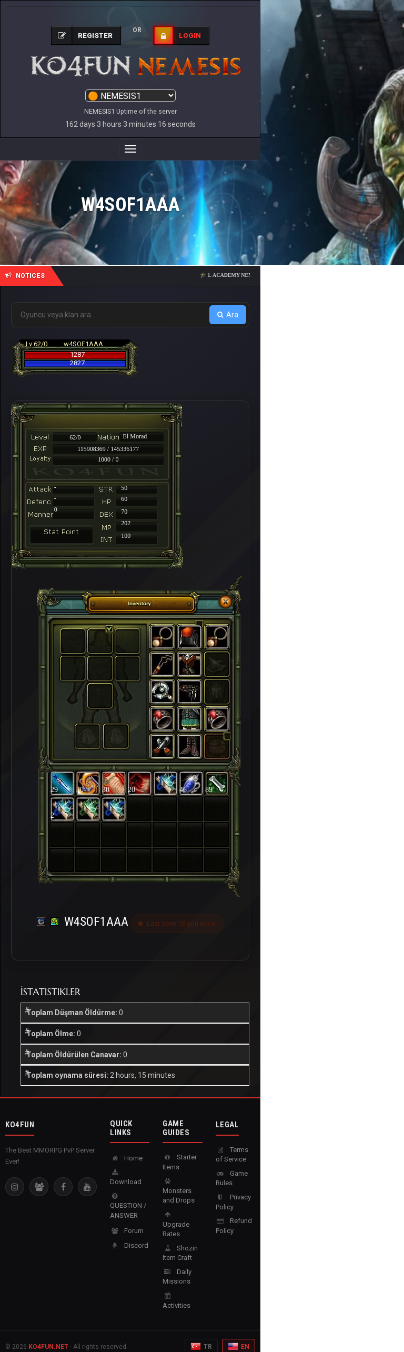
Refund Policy (234, 1215)
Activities (176, 1290)
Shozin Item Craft (180, 1242)
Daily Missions (177, 1266)
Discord (129, 1235)
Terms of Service (232, 1144)
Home (126, 1147)
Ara (227, 304)
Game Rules (232, 1168)
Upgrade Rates (176, 1214)
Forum (127, 1220)
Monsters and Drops (179, 1180)
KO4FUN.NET (48, 1336)
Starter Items (180, 1151)
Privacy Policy (233, 1191)
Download (126, 1167)
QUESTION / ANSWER (128, 1196)
